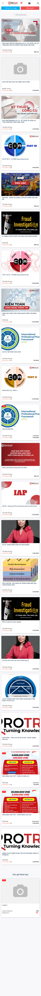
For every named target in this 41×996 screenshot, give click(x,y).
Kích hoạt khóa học (10, 8)
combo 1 (5, 905)
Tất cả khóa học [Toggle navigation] (20, 15)
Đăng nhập (30, 8)
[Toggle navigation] (3, 3)
